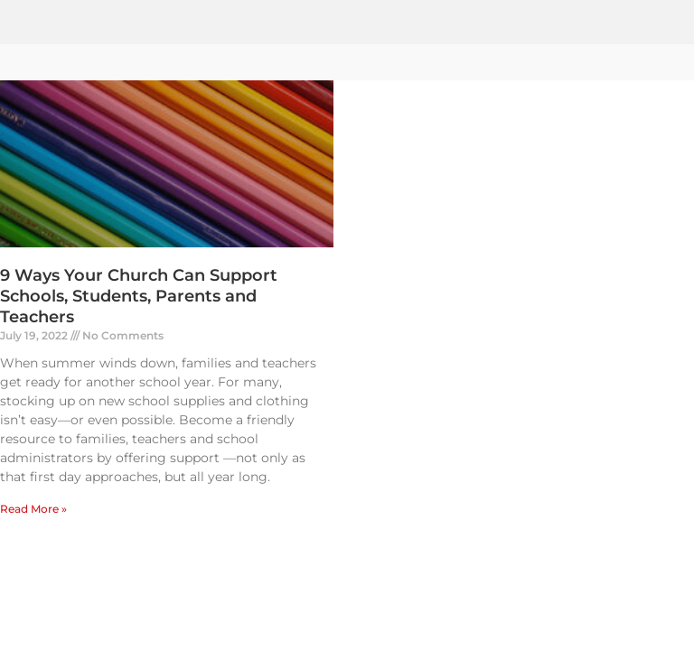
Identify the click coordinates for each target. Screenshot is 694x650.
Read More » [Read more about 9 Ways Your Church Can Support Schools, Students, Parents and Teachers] (33, 508)
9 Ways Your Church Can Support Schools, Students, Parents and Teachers (138, 296)
